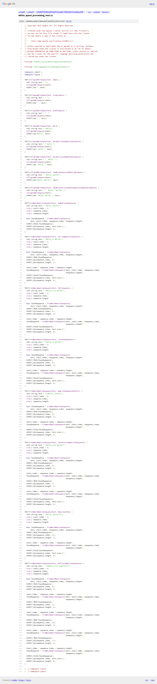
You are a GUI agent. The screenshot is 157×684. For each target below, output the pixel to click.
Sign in (152, 4)
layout (105, 11)
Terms (28, 680)
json (153, 680)
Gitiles (14, 680)
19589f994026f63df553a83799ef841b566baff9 (59, 11)
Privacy (21, 680)
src (89, 11)
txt (146, 680)
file (69, 21)
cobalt (21, 11)
